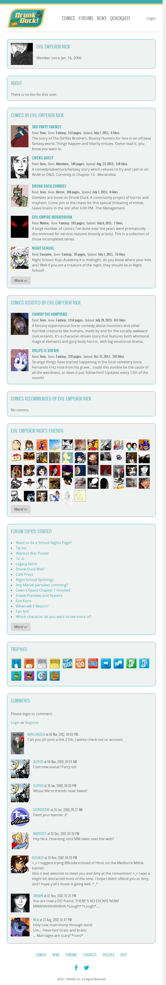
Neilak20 (38, 858)
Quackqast (120, 18)
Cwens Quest (42, 157)
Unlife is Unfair (45, 350)
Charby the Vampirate (49, 314)
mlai (36, 920)
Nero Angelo (36, 734)
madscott (40, 834)
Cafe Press (24, 574)
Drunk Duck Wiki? (30, 569)
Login (151, 18)
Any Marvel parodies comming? (42, 585)
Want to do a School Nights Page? (44, 542)
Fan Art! (22, 611)
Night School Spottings (35, 579)
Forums (86, 18)
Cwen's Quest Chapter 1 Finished (43, 590)
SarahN (38, 896)
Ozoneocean (41, 810)
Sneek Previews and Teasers (39, 595)
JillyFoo (38, 762)
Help (123, 955)
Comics (68, 18)
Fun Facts (24, 600)
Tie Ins (21, 548)
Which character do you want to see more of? (53, 616)
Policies (108, 955)
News (102, 18)
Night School (43, 248)
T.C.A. (20, 558)
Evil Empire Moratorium (52, 217)
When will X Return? (32, 606)
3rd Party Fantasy (46, 126)
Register (32, 722)
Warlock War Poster (32, 553)
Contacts (90, 955)
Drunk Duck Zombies (49, 186)
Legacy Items (26, 563)
